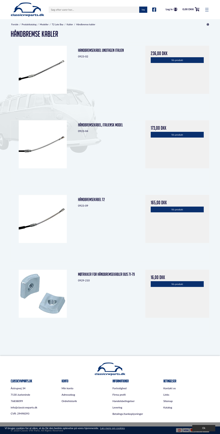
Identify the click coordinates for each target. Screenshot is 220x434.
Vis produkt (177, 60)
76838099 (17, 401)
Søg (143, 9)
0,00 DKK (190, 9)
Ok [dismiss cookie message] (203, 428)
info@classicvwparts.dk (24, 407)
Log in (171, 9)
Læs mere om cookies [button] (112, 428)
